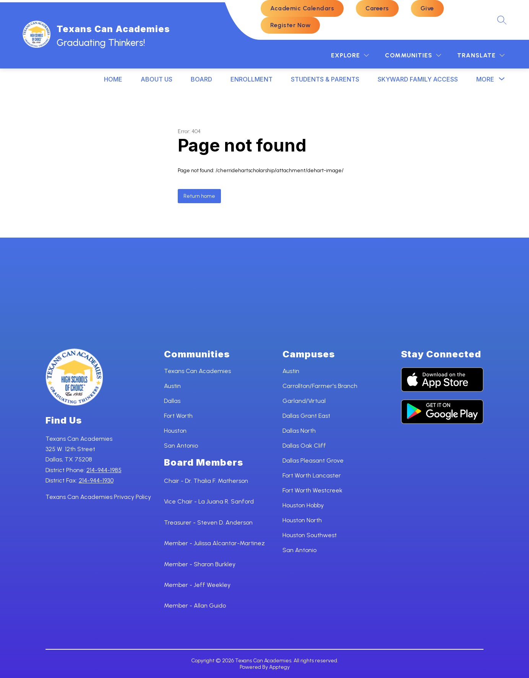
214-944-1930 (96, 480)
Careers (377, 8)
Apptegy (279, 667)
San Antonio (181, 445)
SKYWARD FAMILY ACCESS (418, 79)
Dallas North (299, 430)
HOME (113, 79)
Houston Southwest (309, 535)
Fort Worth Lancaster (311, 475)
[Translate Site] (480, 55)
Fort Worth (178, 415)
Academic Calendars (302, 8)
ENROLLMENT (251, 79)
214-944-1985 (104, 470)
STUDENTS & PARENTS (325, 79)
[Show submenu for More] (485, 79)
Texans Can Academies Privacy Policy (98, 496)
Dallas (172, 400)
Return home (199, 196)
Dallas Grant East (306, 415)
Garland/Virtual (304, 400)
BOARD (201, 79)
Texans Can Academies (197, 371)
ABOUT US (156, 79)
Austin (172, 386)
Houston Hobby (303, 505)
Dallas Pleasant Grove (313, 460)
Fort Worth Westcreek (312, 490)
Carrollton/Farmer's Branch (319, 386)
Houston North (302, 520)
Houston (175, 430)
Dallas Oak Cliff (304, 445)
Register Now (290, 25)
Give (427, 8)
